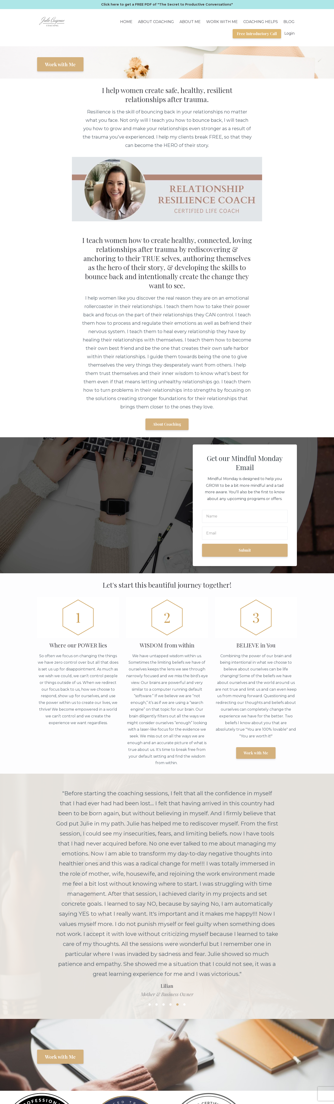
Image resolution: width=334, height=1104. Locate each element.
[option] (167, 834)
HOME (126, 22)
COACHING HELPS (260, 22)
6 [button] (184, 894)
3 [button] (163, 894)
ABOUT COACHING (156, 22)
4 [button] (170, 894)
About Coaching (167, 424)
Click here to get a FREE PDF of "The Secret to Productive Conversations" (167, 4)
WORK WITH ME (222, 22)
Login (289, 33)
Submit (245, 550)
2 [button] (156, 894)
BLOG (289, 22)
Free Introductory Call (257, 33)
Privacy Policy (284, 1076)
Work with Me (60, 64)
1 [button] (149, 894)
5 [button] (177, 894)
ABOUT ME (190, 22)
